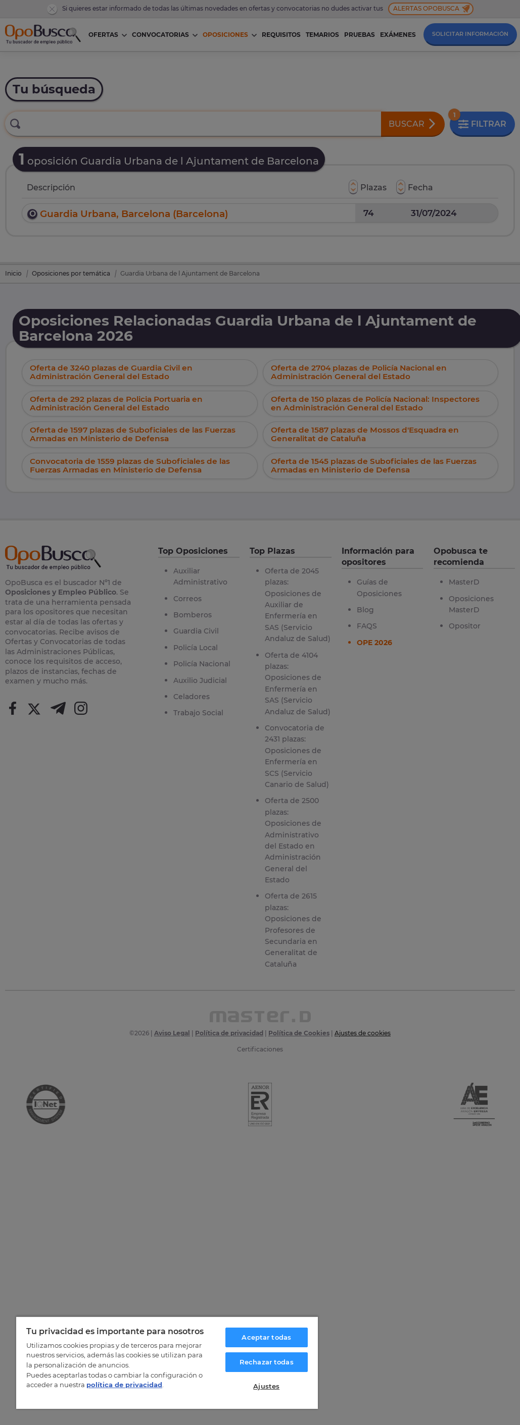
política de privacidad (124, 1385)
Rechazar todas (267, 1362)
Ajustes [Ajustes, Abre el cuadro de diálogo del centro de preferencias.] (266, 1386)
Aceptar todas (266, 1337)
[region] (167, 1362)
